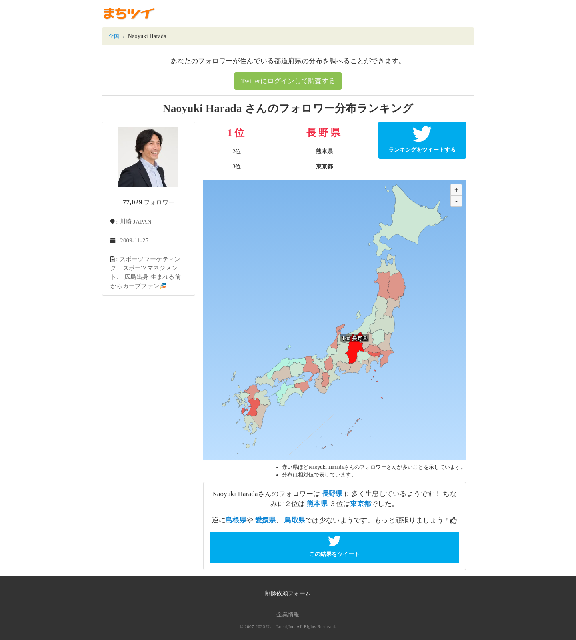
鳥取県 (294, 520)
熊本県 (317, 504)
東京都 (360, 504)
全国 (114, 36)
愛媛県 (265, 520)
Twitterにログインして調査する (288, 81)
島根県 (236, 520)
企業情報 (287, 615)
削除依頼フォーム (288, 593)
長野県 (332, 494)
